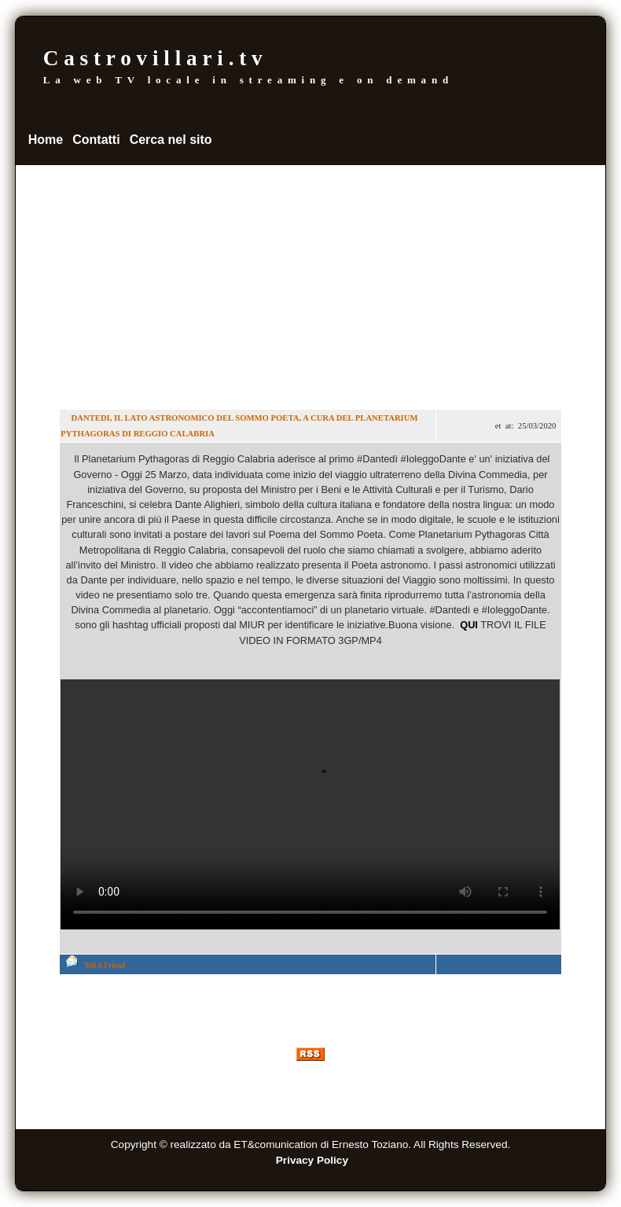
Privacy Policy (312, 1160)
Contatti (95, 139)
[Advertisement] (311, 283)
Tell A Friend (104, 966)
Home (45, 139)
